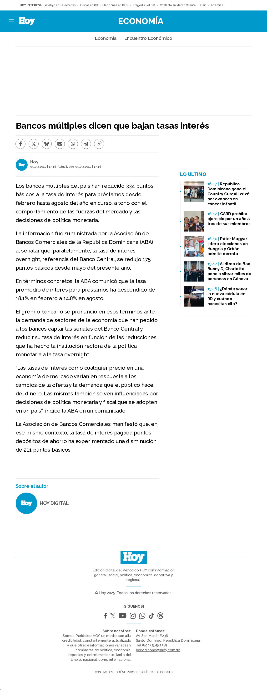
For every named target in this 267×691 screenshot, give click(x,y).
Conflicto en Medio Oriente (178, 5)
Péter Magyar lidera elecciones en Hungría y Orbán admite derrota (227, 246)
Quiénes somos (127, 672)
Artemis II (217, 5)
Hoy (34, 162)
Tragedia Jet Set (144, 5)
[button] (11, 21)
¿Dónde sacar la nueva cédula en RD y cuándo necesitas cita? (227, 296)
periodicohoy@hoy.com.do (158, 650)
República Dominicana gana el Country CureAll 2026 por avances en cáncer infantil (228, 194)
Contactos (104, 672)
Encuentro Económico (148, 38)
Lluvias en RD (89, 5)
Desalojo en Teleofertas (60, 5)
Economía (140, 21)
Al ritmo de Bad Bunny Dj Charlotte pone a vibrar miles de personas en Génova (229, 271)
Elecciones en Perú (115, 5)
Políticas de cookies (156, 672)
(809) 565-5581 (154, 645)
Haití (203, 5)
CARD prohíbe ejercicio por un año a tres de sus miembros (229, 218)
